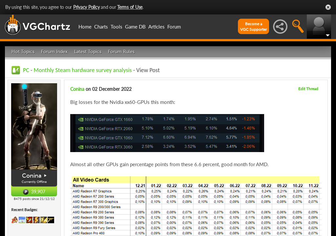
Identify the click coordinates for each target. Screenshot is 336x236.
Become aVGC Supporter (253, 26)
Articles (156, 27)
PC (26, 70)
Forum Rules (121, 51)
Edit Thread (308, 88)
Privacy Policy (86, 7)
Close (328, 7)
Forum (174, 27)
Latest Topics (87, 51)
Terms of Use (129, 7)
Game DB (135, 27)
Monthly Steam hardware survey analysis (83, 70)
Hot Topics (22, 51)
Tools (116, 27)
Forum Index (54, 51)
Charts (101, 27)
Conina (32, 176)
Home (85, 27)
